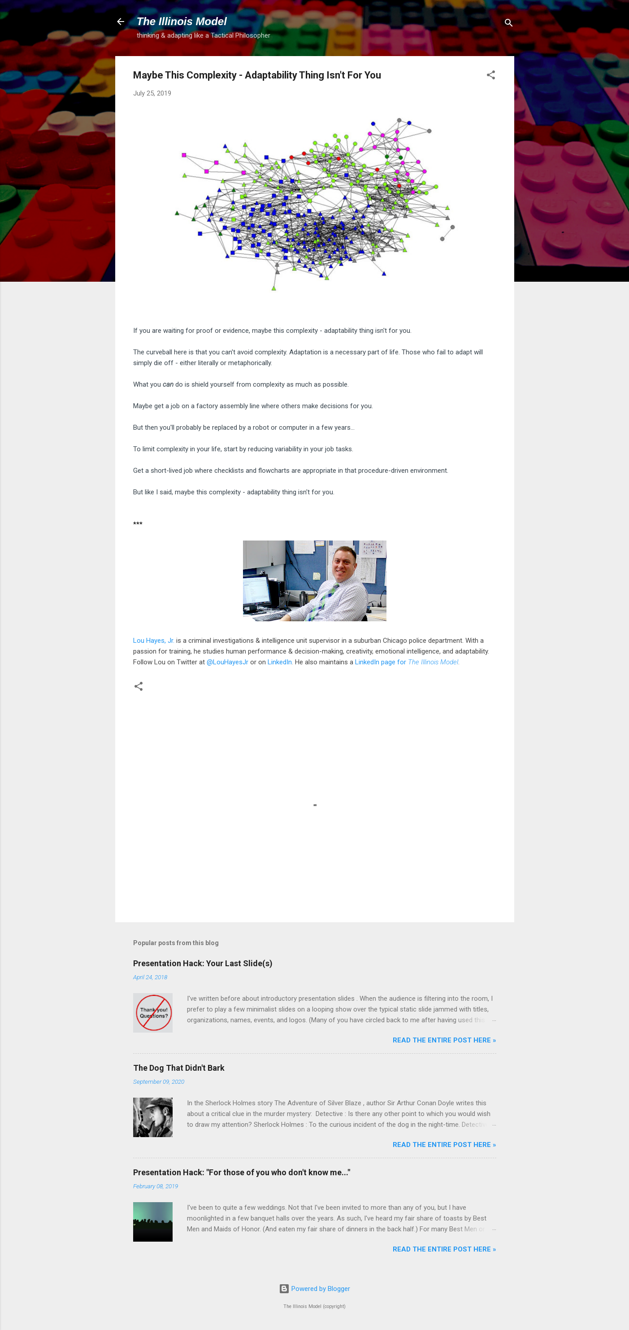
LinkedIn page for (406, 662)
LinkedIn (280, 662)
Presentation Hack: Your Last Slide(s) (203, 963)
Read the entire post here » (444, 1040)
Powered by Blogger (314, 1289)
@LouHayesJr (227, 662)
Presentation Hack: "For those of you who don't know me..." (241, 1172)
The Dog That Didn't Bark (179, 1068)
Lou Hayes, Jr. (153, 641)
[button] (491, 76)
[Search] (508, 24)
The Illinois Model (182, 21)
